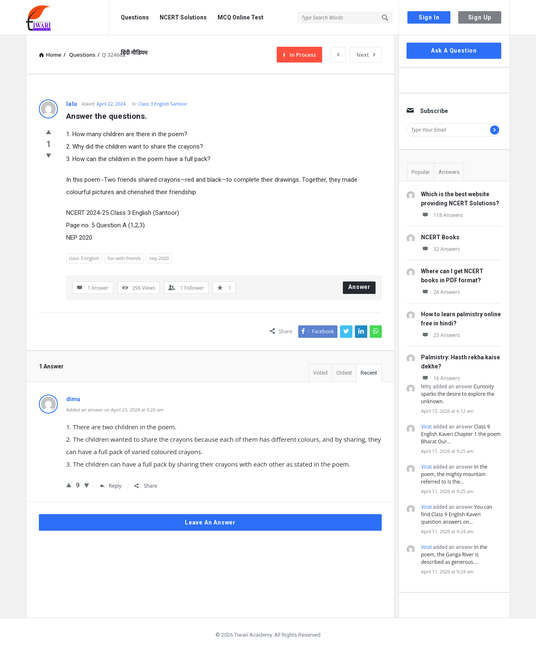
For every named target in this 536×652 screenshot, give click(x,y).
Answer (359, 287)
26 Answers (440, 292)
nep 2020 (159, 258)
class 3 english (84, 258)
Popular (421, 172)
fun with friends (124, 258)
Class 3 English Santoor (162, 104)
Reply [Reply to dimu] (111, 485)
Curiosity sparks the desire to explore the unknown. (457, 394)
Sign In (429, 17)
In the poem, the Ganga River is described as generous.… (454, 554)
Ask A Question (454, 50)
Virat (426, 426)
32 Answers (440, 249)
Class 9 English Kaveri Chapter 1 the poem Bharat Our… (460, 434)
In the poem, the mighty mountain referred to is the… (454, 474)
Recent (369, 373)
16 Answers (440, 378)
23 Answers (440, 335)
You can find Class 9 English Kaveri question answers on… (456, 514)
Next (366, 54)
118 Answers (442, 215)
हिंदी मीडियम (134, 52)
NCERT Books (440, 237)
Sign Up (480, 17)
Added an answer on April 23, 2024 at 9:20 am (114, 410)
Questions (135, 17)
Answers (448, 172)
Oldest (344, 373)
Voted (320, 373)
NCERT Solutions (183, 17)
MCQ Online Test (240, 17)
